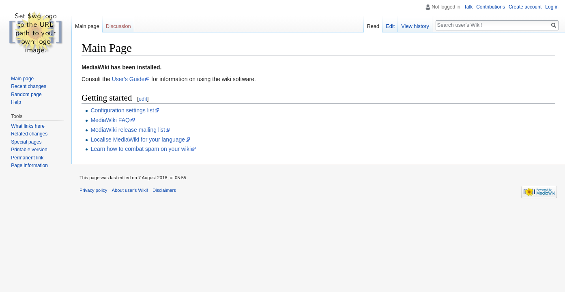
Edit (390, 26)
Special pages (26, 142)
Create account (525, 7)
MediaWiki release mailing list (127, 130)
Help (16, 102)
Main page (87, 26)
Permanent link (27, 158)
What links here (28, 126)
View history (415, 26)
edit (143, 99)
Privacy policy (93, 190)
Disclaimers (164, 190)
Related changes (29, 134)
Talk (468, 7)
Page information (29, 165)
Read (373, 26)
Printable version (29, 149)
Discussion (118, 26)
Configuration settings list (122, 110)
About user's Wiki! (130, 190)
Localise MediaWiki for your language (137, 139)
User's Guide (128, 79)
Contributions (490, 7)
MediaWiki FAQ (109, 120)
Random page (26, 94)
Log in (552, 7)
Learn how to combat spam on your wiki (140, 149)
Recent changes (28, 86)
